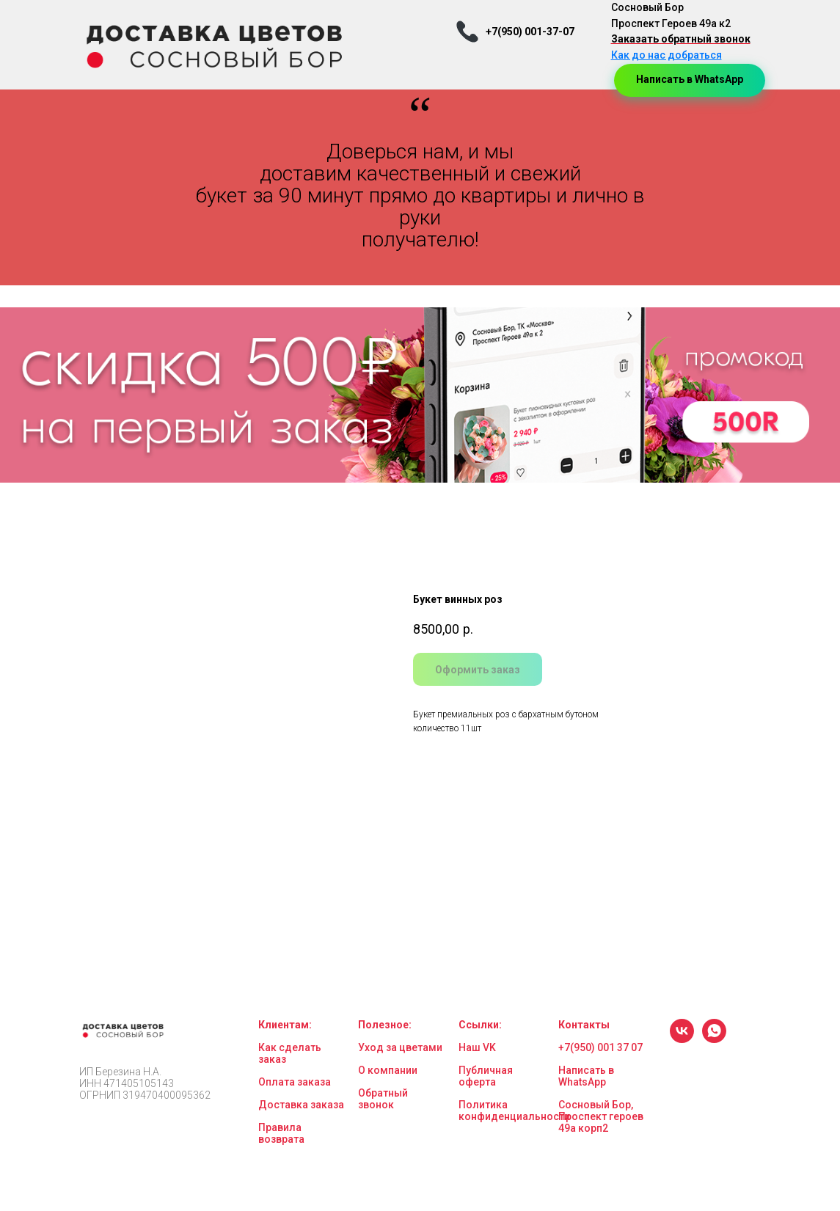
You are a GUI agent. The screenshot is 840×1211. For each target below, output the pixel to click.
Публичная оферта (486, 1076)
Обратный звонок (383, 1099)
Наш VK (477, 1047)
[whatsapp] (714, 1039)
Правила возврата (281, 1133)
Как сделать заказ (289, 1053)
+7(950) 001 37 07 (600, 1047)
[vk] (682, 1039)
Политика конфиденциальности (514, 1110)
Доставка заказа (301, 1105)
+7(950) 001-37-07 (530, 31)
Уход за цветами (400, 1047)
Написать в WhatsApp (586, 1076)
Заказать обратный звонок (680, 39)
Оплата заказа (294, 1082)
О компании (387, 1070)
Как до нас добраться (666, 55)
